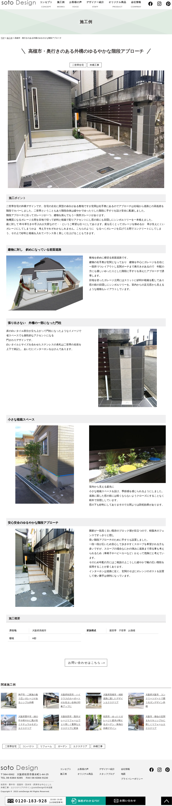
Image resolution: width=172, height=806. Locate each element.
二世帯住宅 (11, 746)
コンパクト (28, 746)
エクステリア (80, 746)
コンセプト (46, 5)
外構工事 (98, 746)
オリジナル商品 (117, 5)
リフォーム (46, 746)
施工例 (61, 5)
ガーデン (62, 746)
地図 (123, 773)
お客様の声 (75, 5)
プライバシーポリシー (132, 778)
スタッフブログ (107, 773)
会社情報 (136, 5)
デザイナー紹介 (95, 5)
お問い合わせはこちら (84, 662)
